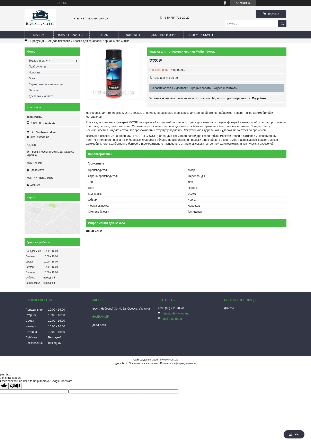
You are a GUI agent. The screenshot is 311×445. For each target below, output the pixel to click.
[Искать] (282, 23)
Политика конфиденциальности (178, 363)
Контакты (132, 34)
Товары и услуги (70, 34)
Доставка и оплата (165, 34)
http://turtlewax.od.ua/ (43, 132)
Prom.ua (173, 359)
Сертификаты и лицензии (46, 84)
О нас (104, 34)
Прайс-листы (37, 66)
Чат (294, 434)
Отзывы (34, 90)
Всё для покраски (58, 41)
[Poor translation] (14, 386)
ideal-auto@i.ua (39, 137)
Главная (39, 34)
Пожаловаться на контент (143, 363)
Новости (34, 72)
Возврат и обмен (200, 34)
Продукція (37, 41)
